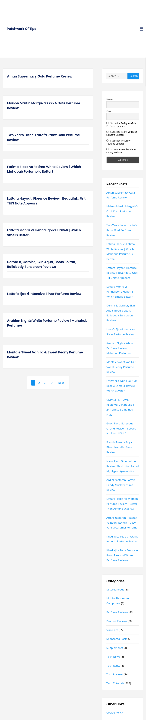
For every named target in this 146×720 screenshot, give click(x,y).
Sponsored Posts (116, 639)
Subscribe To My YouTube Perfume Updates (121, 125)
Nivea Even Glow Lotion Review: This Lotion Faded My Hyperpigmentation (122, 466)
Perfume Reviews (117, 612)
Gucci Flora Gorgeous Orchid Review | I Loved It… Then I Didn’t (121, 428)
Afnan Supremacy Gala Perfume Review (39, 76)
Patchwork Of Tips (21, 29)
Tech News (113, 656)
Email (109, 111)
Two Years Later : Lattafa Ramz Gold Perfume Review (43, 137)
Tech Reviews (114, 674)
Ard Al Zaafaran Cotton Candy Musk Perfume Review (120, 485)
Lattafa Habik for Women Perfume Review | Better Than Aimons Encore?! (122, 503)
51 (52, 383)
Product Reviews (116, 621)
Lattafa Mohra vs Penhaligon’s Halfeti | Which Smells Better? (44, 232)
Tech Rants (113, 665)
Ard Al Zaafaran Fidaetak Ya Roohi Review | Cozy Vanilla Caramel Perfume (121, 522)
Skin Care (112, 630)
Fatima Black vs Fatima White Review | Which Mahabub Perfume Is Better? (44, 169)
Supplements (114, 648)
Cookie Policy (114, 712)
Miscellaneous (115, 589)
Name (109, 99)
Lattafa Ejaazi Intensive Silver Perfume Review (44, 294)
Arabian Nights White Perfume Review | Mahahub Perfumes (47, 323)
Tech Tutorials (115, 683)
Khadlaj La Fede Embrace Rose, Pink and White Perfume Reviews (122, 555)
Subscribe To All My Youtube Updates (118, 142)
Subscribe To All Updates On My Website (121, 151)
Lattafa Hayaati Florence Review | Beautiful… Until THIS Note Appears (47, 201)
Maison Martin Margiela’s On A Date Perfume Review (43, 105)
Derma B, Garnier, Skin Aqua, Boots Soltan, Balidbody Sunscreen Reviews (41, 264)
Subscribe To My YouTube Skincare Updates (121, 133)
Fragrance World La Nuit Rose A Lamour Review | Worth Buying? (121, 385)
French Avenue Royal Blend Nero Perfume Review (119, 447)
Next (61, 383)
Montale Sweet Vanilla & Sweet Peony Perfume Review (45, 354)
